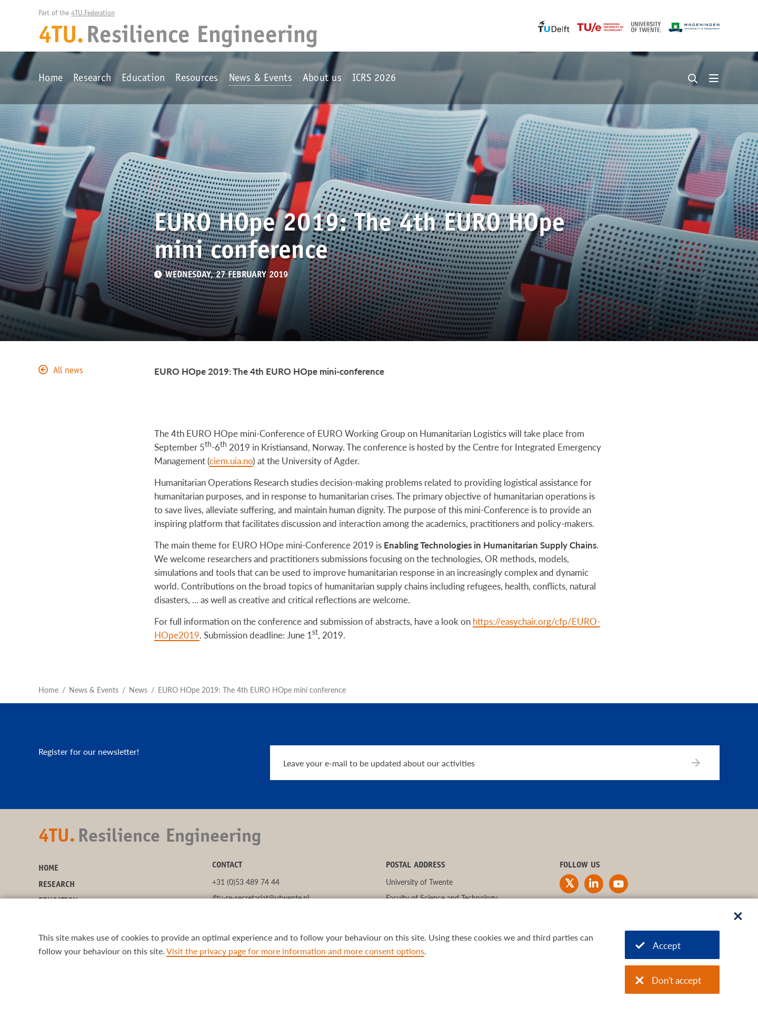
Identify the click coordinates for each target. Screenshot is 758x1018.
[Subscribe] (702, 762)
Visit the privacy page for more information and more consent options (295, 951)
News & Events (260, 79)
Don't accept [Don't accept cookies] (668, 980)
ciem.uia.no (231, 460)
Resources (196, 79)
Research (92, 79)
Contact (227, 865)
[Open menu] (713, 78)
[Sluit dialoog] (738, 917)
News (138, 689)
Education (143, 79)
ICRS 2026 (374, 79)
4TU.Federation (93, 13)
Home (50, 79)
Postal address (415, 865)
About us (322, 79)
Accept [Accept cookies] (658, 945)
